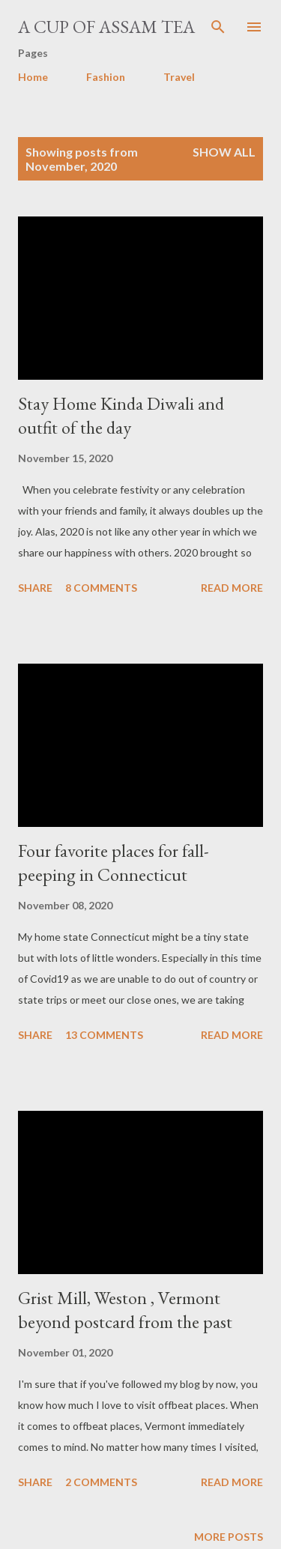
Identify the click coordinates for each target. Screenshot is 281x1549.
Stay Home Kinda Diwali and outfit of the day (121, 415)
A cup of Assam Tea (106, 26)
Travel (179, 76)
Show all (224, 152)
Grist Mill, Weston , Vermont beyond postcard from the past (125, 1309)
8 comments (101, 587)
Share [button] (35, 587)
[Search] (218, 27)
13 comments (104, 1034)
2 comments (101, 1482)
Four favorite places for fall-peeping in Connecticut (113, 862)
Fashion (105, 76)
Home (33, 76)
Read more (232, 587)
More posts (228, 1536)
